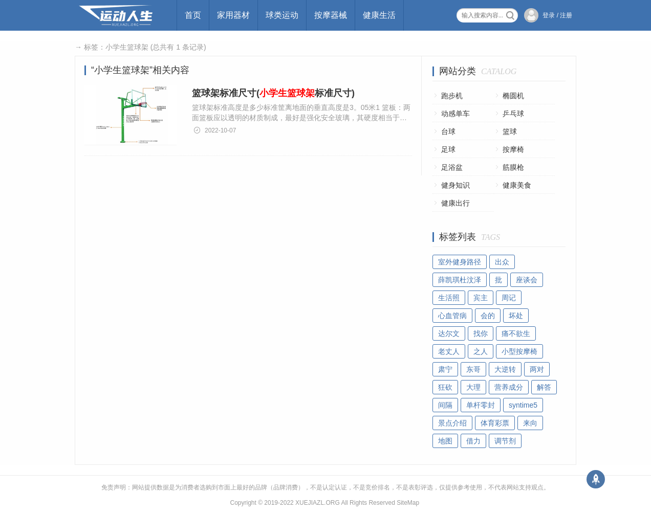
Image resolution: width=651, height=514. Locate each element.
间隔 (445, 405)
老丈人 (449, 351)
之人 (480, 351)
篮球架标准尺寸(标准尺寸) (273, 93)
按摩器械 (330, 15)
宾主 (480, 298)
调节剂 (505, 441)
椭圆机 (513, 96)
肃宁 (445, 369)
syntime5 (523, 405)
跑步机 (452, 96)
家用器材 (233, 15)
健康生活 (379, 15)
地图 (445, 441)
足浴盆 (452, 167)
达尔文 (449, 333)
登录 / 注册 (557, 15)
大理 (473, 387)
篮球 (510, 131)
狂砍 (445, 387)
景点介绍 (452, 423)
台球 (448, 131)
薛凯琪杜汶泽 (459, 280)
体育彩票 (495, 423)
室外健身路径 (459, 262)
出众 (502, 262)
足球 (448, 149)
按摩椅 (513, 149)
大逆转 (505, 369)
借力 (473, 441)
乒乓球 (513, 113)
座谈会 (526, 280)
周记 (509, 298)
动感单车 (455, 113)
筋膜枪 (513, 167)
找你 (480, 333)
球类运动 (282, 15)
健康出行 (455, 203)
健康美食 (517, 185)
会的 (488, 315)
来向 (530, 423)
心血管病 (452, 315)
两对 (537, 369)
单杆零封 (480, 405)
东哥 (473, 369)
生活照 (449, 298)
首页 (193, 15)
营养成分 (508, 387)
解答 (544, 387)
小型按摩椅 (519, 351)
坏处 (516, 315)
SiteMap (408, 502)
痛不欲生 (516, 333)
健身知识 (455, 185)
